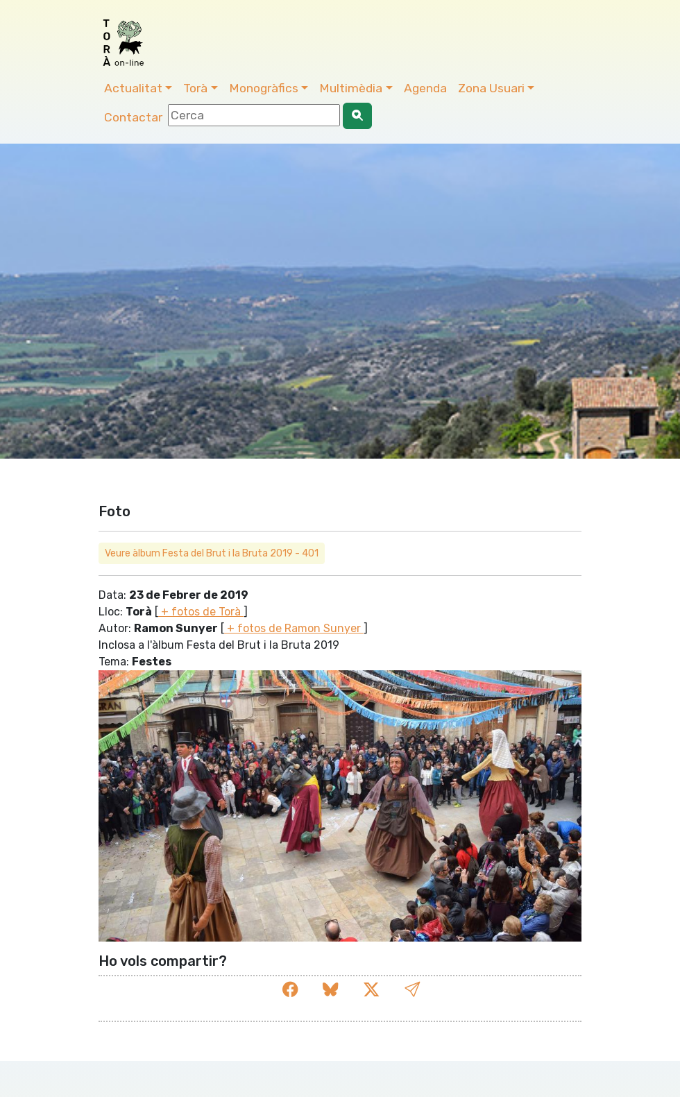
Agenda (425, 88)
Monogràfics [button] (263, 88)
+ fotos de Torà (201, 611)
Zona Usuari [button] (491, 88)
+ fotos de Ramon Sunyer (294, 628)
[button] (412, 989)
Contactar (133, 117)
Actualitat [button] (133, 88)
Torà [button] (195, 88)
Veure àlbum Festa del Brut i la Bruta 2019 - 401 (211, 553)
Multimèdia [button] (350, 88)
